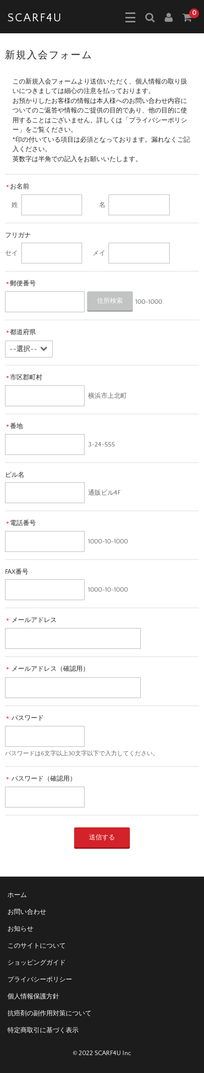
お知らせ (20, 928)
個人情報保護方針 (33, 996)
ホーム (17, 895)
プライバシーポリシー (39, 979)
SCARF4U (34, 17)
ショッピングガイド (36, 962)
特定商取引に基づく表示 (43, 1030)
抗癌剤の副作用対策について (49, 1013)
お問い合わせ (26, 911)
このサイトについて (36, 945)
